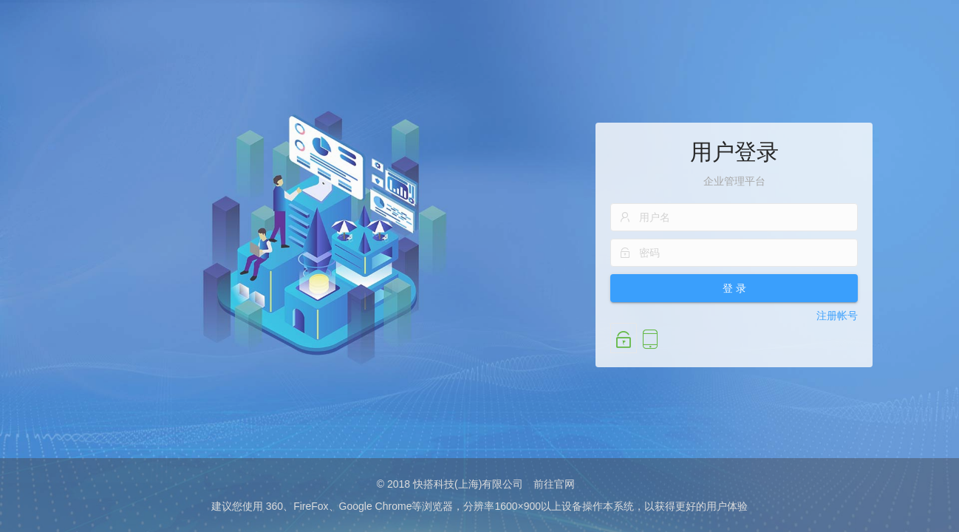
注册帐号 (837, 315)
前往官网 (554, 484)
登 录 (734, 288)
